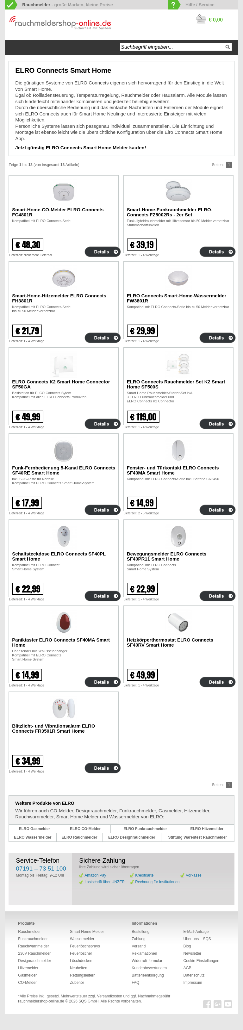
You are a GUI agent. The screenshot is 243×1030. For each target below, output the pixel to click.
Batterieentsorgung (148, 975)
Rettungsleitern (83, 975)
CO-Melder (27, 982)
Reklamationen (144, 953)
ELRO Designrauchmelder (131, 837)
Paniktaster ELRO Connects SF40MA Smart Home (61, 642)
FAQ (135, 982)
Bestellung (140, 931)
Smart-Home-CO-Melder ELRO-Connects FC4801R (57, 212)
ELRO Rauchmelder (79, 837)
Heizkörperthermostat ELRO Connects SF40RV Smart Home (170, 642)
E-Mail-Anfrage (196, 931)
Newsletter (192, 953)
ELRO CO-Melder (85, 829)
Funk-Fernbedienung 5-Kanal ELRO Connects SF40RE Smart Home (63, 470)
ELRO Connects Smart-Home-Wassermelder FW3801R (177, 298)
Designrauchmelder (34, 961)
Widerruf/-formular (147, 961)
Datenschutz (193, 975)
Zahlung (138, 939)
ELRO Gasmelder (34, 829)
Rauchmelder (29, 931)
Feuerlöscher (81, 953)
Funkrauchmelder (32, 939)
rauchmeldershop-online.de (41, 1001)
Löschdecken (81, 961)
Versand (139, 946)
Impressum (192, 982)
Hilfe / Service (200, 4)
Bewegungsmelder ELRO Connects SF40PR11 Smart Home (167, 556)
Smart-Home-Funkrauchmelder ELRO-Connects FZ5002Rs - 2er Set (170, 212)
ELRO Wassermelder (32, 837)
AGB (187, 968)
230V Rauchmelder (34, 953)
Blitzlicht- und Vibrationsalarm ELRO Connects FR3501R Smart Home (53, 728)
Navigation (33, 47)
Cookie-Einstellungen (201, 961)
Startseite (16, 47)
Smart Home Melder (87, 931)
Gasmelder (27, 975)
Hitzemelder (28, 968)
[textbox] (176, 47)
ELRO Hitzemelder (206, 829)
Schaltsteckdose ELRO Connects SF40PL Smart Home (59, 556)
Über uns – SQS (197, 939)
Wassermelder (82, 939)
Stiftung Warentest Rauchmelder (197, 837)
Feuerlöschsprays (85, 946)
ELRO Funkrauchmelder (145, 829)
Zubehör (77, 982)
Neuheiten (78, 968)
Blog (187, 946)
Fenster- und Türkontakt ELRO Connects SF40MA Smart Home (173, 470)
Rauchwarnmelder (33, 946)
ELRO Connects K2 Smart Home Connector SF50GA (61, 384)
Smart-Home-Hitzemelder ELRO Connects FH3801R (59, 298)
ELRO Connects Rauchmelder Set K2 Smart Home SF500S (176, 384)
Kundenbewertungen (149, 968)
